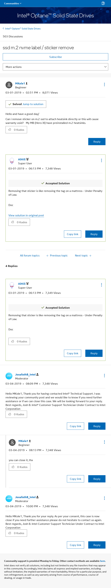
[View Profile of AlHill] (23, 159)
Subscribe (55, 57)
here (102, 561)
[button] (104, 84)
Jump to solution (28, 104)
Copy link (72, 234)
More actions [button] (14, 67)
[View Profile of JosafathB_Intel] (26, 374)
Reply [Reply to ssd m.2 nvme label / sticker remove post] (96, 141)
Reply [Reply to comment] (94, 234)
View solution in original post (26, 215)
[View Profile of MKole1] (21, 83)
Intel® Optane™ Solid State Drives (23, 28)
